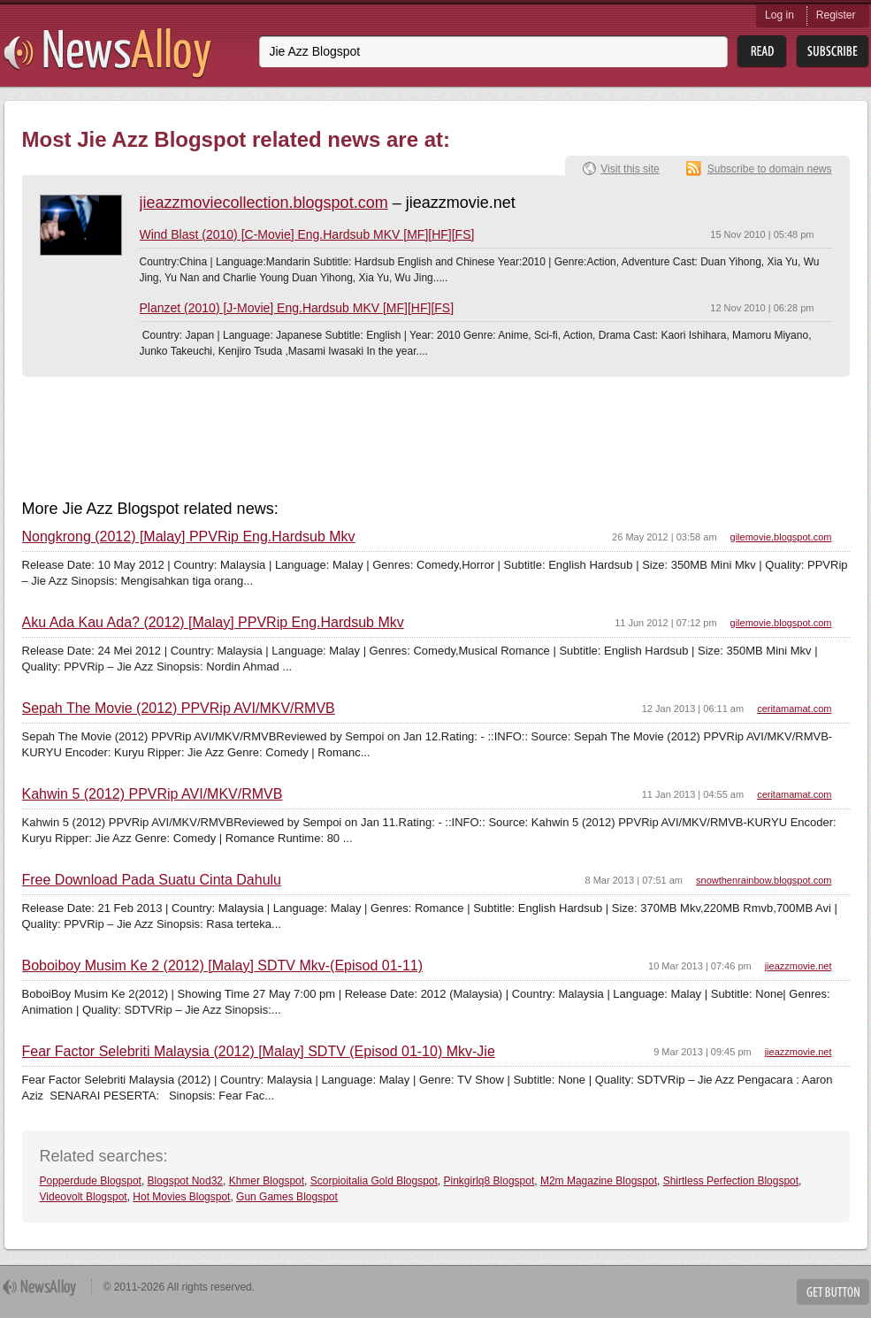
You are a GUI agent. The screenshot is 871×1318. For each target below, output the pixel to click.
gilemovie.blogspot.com (781, 537)
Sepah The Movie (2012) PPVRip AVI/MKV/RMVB (178, 708)
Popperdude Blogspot (90, 1181)
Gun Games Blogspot (287, 1197)
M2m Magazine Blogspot (598, 1181)
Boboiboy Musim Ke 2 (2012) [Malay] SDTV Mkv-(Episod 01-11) (223, 966)
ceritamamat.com (794, 708)
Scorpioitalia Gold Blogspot (374, 1181)
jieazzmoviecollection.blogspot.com (264, 202)
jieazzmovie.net (798, 966)
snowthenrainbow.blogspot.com (763, 880)
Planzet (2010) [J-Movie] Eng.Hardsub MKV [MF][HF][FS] (297, 308)
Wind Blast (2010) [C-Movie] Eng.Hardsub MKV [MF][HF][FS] (307, 234)
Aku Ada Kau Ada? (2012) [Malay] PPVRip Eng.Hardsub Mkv (213, 623)
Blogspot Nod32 (185, 1181)
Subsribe (832, 51)
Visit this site (629, 169)
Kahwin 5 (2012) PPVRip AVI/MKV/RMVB (152, 794)
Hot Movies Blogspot (181, 1197)
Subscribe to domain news (769, 169)
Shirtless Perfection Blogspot (730, 1181)
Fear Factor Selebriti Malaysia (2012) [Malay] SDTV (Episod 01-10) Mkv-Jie (258, 1052)
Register (836, 15)
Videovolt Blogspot (83, 1197)
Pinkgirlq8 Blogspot (489, 1181)
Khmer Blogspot (266, 1181)
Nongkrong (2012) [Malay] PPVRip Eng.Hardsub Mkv (188, 537)
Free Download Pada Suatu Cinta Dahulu (152, 880)
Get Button (833, 1292)
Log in (779, 15)
